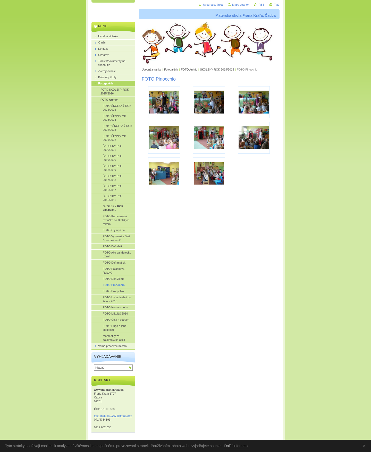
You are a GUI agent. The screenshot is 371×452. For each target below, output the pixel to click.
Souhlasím (365, 445)
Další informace (236, 446)
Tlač (276, 4)
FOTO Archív (189, 69)
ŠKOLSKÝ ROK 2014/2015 (217, 69)
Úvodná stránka (151, 69)
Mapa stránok (240, 4)
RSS (261, 4)
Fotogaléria (171, 69)
